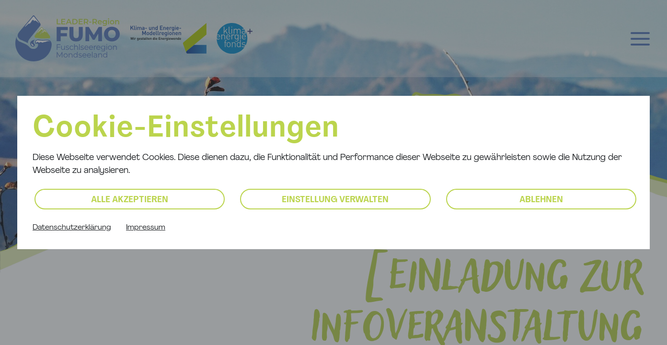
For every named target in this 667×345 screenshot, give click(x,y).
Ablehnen (541, 200)
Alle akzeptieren (129, 200)
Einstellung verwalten (335, 200)
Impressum (145, 227)
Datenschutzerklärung (72, 227)
